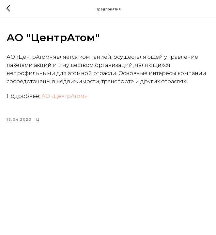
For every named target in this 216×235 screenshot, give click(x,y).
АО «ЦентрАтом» (64, 96)
